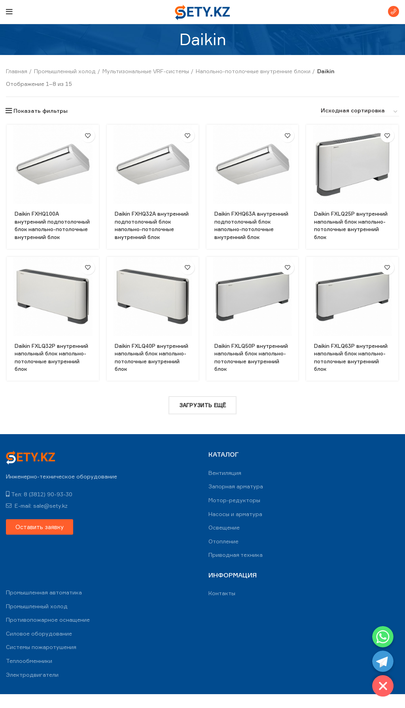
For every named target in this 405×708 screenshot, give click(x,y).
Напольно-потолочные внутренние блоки (253, 71)
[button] (39, 540)
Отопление (223, 555)
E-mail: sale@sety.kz (37, 519)
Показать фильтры (40, 111)
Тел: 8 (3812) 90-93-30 (39, 507)
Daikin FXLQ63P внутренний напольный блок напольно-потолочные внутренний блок (351, 368)
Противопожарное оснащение (48, 633)
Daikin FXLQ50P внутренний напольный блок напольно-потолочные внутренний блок (250, 368)
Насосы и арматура (235, 527)
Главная (16, 71)
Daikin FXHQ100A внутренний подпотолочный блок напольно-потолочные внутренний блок (47, 229)
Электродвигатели (32, 688)
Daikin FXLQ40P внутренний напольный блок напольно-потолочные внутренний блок (150, 368)
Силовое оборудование (39, 647)
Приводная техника (235, 568)
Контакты (221, 607)
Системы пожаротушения (41, 660)
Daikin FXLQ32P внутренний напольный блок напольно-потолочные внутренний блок (50, 368)
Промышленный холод (65, 71)
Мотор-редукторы (234, 514)
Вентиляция (224, 486)
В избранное (88, 135)
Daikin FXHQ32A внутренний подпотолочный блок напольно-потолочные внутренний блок (147, 229)
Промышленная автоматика (44, 606)
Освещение (224, 541)
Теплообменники (29, 674)
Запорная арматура (235, 500)
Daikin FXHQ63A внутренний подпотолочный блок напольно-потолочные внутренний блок (247, 229)
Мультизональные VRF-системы (145, 71)
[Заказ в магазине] (359, 111)
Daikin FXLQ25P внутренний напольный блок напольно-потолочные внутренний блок (351, 229)
